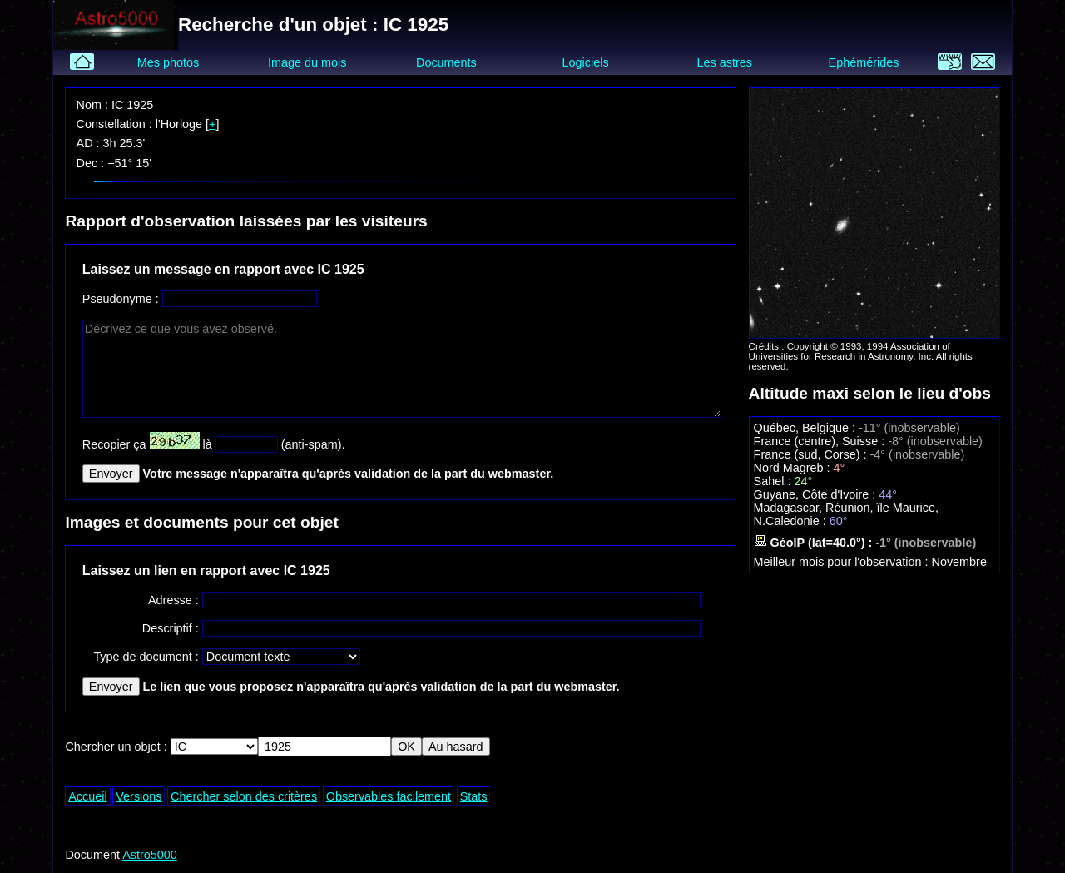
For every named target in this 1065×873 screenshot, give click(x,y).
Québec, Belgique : (806, 427)
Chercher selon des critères (244, 796)
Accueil (87, 796)
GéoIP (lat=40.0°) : (815, 542)
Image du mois (307, 62)
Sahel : (774, 481)
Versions (138, 796)
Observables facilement (388, 796)
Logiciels (585, 62)
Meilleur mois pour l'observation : (843, 561)
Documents (446, 62)
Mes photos (168, 62)
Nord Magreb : (794, 467)
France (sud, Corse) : (812, 454)
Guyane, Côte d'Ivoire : (816, 494)
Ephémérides (864, 62)
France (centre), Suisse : (821, 441)
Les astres (724, 62)
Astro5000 (149, 854)
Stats (474, 796)
